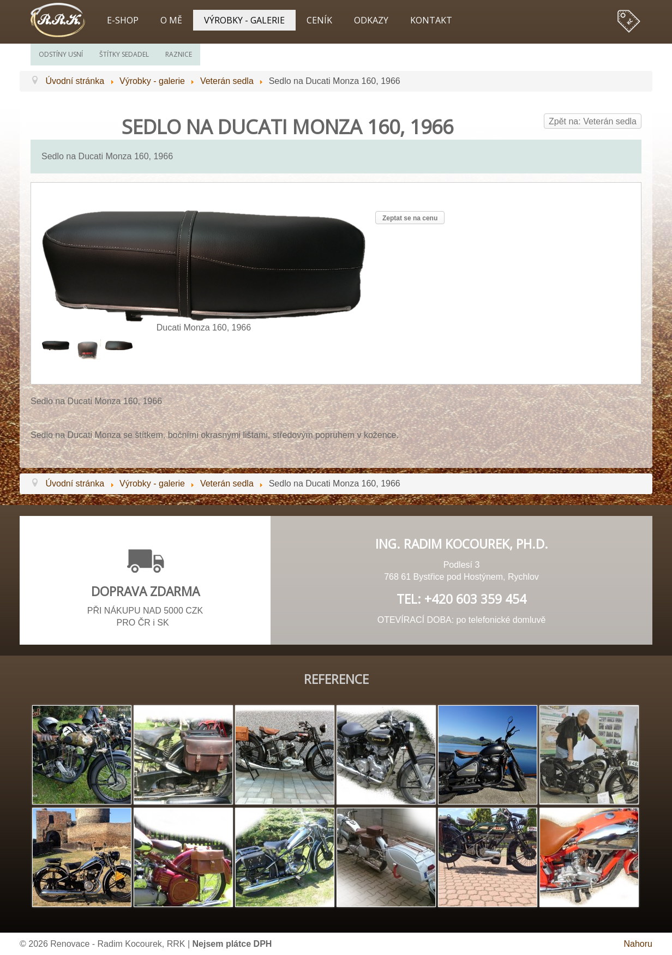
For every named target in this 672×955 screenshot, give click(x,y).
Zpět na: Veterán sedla (593, 121)
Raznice (178, 54)
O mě (171, 20)
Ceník (319, 20)
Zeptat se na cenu (409, 218)
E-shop (123, 20)
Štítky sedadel (124, 54)
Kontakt (431, 20)
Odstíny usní (61, 54)
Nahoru (638, 943)
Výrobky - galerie (244, 20)
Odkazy (371, 20)
